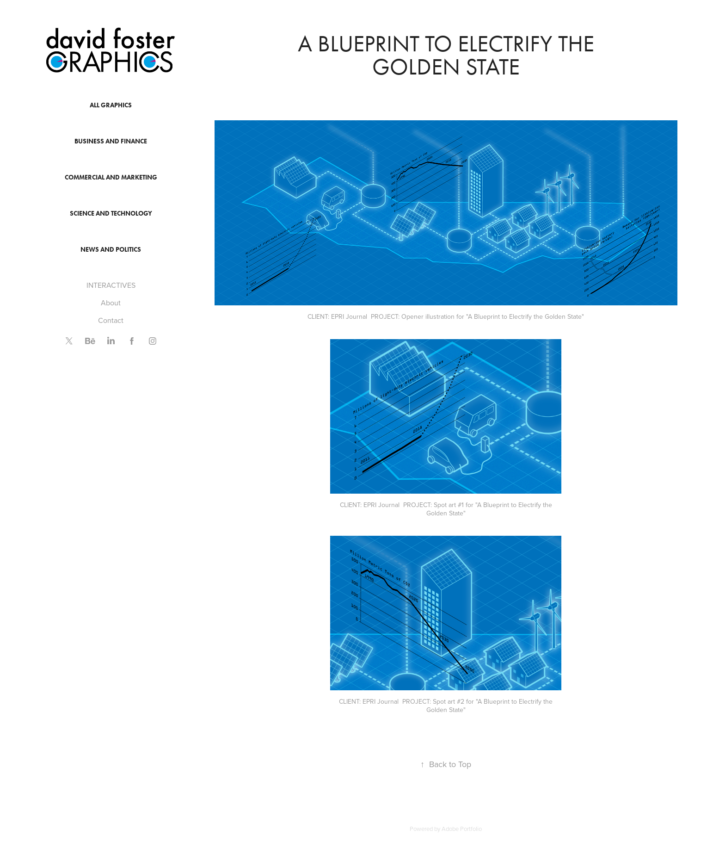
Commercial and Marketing (111, 177)
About (111, 302)
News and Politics (110, 250)
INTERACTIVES (110, 285)
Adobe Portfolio (462, 828)
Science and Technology (111, 213)
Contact (110, 320)
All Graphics (111, 105)
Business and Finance (110, 141)
